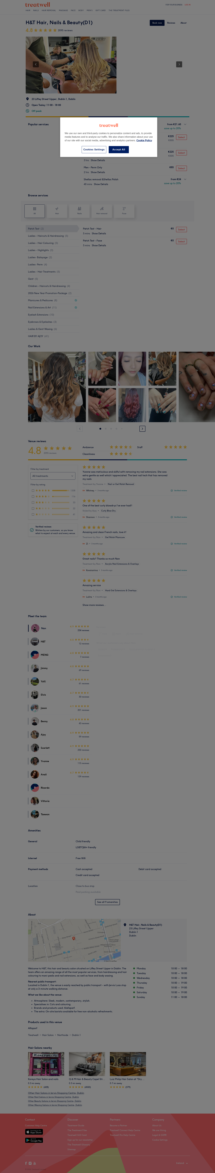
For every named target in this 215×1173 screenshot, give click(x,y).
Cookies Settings (94, 149)
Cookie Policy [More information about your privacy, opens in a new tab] (144, 140)
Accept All (118, 149)
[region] (108, 137)
